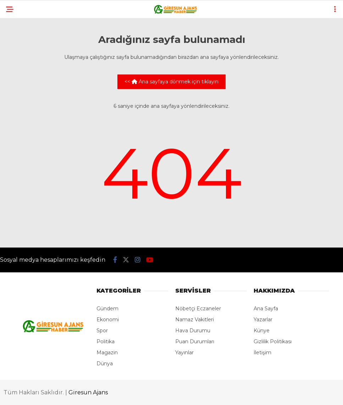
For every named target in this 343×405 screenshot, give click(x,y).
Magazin (107, 352)
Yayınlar (184, 352)
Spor (102, 330)
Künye (262, 330)
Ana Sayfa (266, 308)
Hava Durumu (192, 330)
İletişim (262, 352)
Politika (105, 341)
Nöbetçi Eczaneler (198, 308)
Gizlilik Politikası (273, 341)
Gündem (107, 308)
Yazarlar (263, 319)
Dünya (104, 363)
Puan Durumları (194, 341)
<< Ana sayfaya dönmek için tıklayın (171, 81)
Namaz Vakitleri (194, 319)
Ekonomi (107, 319)
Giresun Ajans (88, 392)
